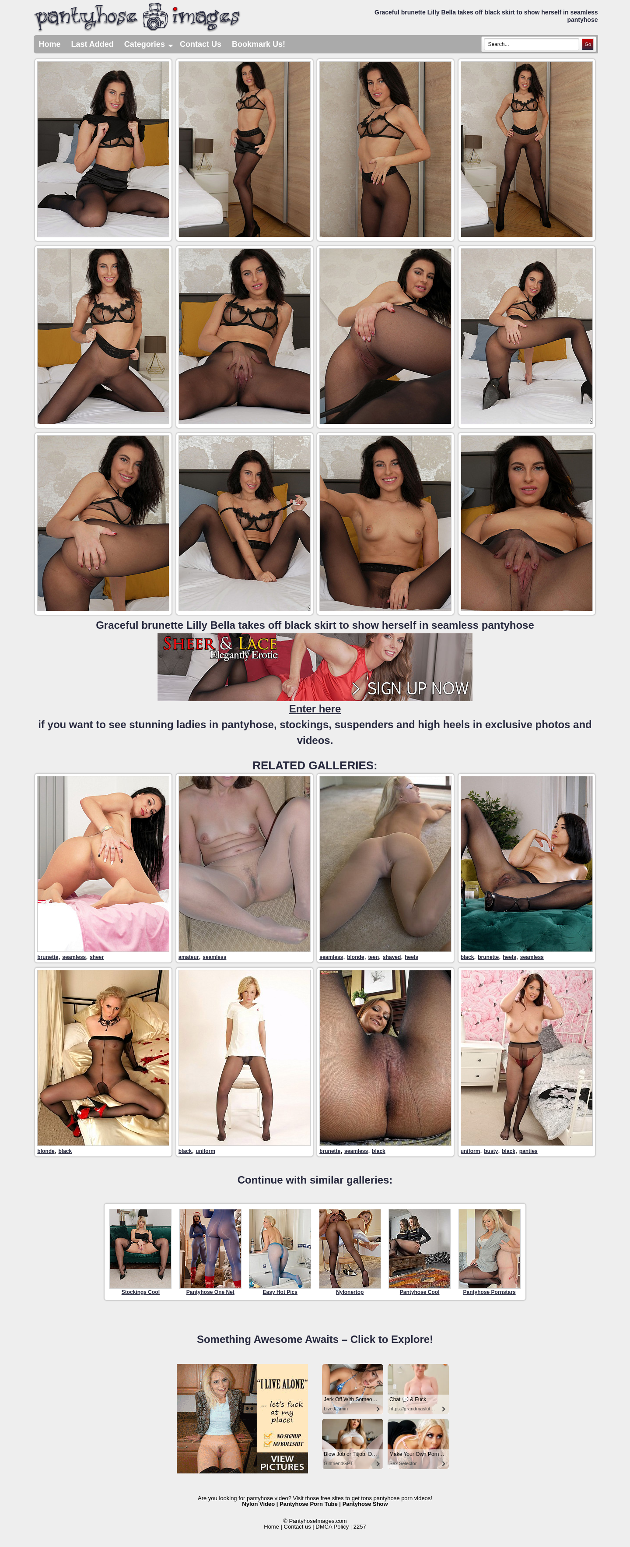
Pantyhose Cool (419, 1252)
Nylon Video (258, 1504)
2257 (360, 1526)
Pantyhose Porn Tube (309, 1504)
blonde (355, 957)
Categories (149, 44)
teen (373, 957)
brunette (47, 957)
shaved (392, 957)
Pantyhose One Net (210, 1252)
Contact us (297, 1526)
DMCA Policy (332, 1526)
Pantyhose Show (365, 1504)
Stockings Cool (140, 1252)
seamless (74, 957)
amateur (188, 957)
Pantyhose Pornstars (489, 1252)
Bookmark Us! (258, 44)
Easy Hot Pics (280, 1252)
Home (50, 44)
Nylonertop (350, 1252)
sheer (97, 957)
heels (411, 957)
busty (491, 1151)
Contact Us (200, 44)
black (467, 957)
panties (528, 1151)
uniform (205, 1151)
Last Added (92, 44)
